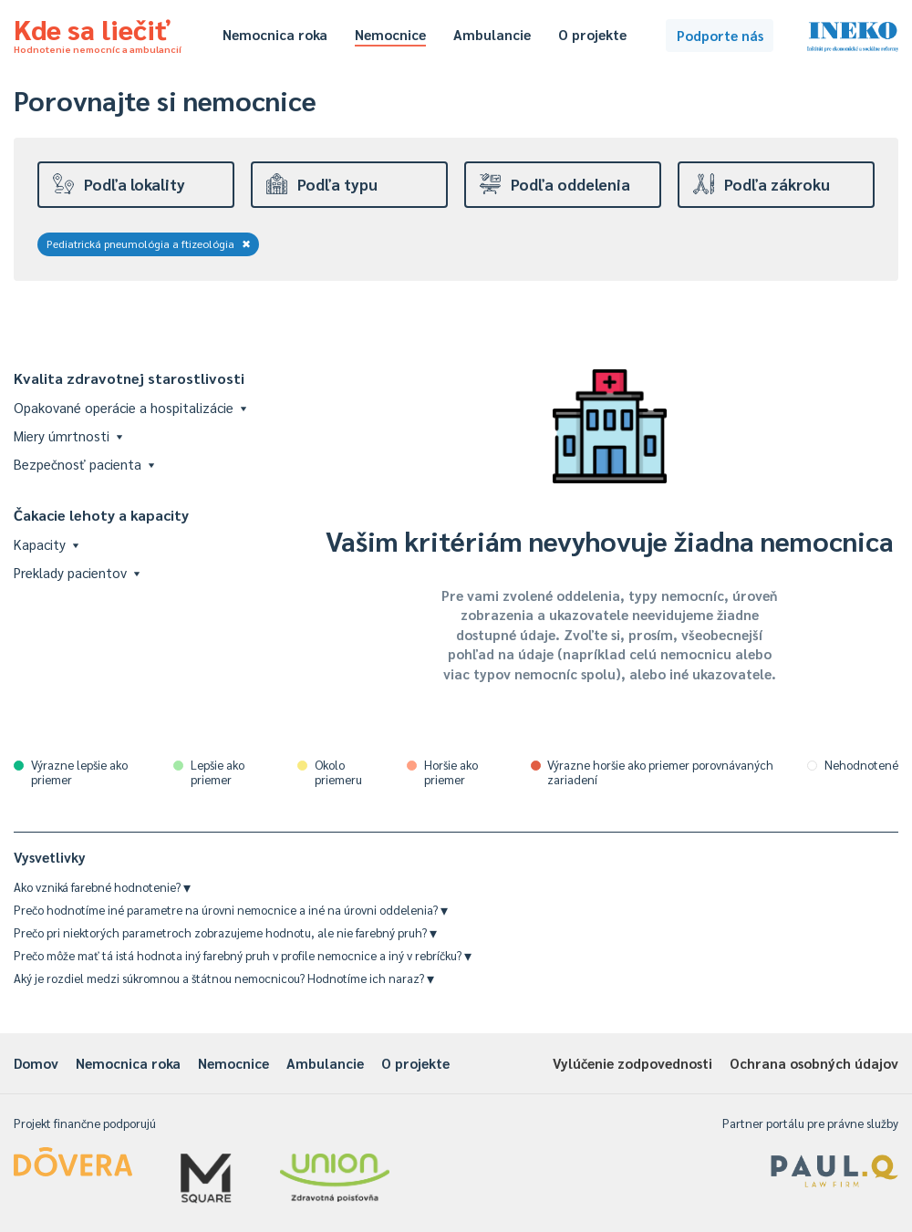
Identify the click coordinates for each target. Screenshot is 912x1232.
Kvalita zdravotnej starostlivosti (129, 378)
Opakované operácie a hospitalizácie (130, 407)
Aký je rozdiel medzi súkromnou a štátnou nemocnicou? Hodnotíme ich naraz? (224, 978)
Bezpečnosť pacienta (84, 463)
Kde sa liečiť (97, 33)
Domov (36, 1063)
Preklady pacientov (77, 572)
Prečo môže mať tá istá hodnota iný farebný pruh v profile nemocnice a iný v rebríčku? (243, 955)
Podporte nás (720, 35)
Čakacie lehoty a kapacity (101, 514)
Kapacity (46, 544)
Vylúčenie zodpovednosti (632, 1063)
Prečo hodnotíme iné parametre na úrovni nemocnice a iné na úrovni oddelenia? (231, 909)
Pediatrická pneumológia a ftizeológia (149, 243)
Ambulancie (492, 34)
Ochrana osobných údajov (814, 1063)
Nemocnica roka (275, 34)
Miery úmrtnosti (68, 435)
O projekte (592, 34)
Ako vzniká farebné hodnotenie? (102, 887)
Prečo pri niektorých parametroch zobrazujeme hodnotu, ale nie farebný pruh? (225, 932)
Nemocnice (390, 34)
